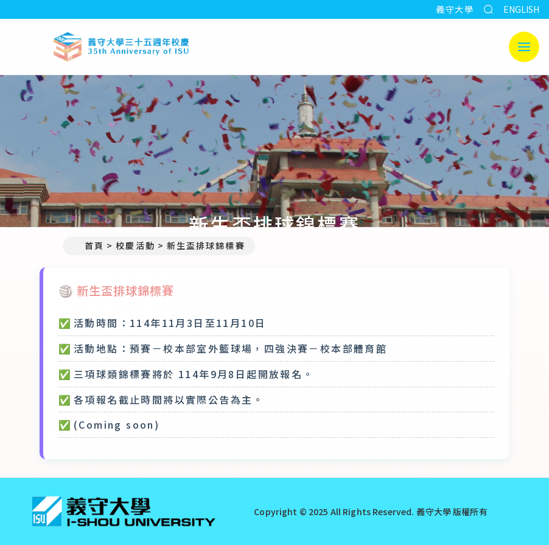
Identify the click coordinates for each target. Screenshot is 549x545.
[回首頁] (123, 511)
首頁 (88, 245)
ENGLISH (521, 9)
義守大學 (455, 9)
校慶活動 (135, 245)
